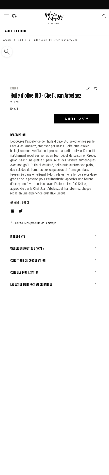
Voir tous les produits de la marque (33, 223)
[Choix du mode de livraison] (14, 15)
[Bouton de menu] (7, 16)
